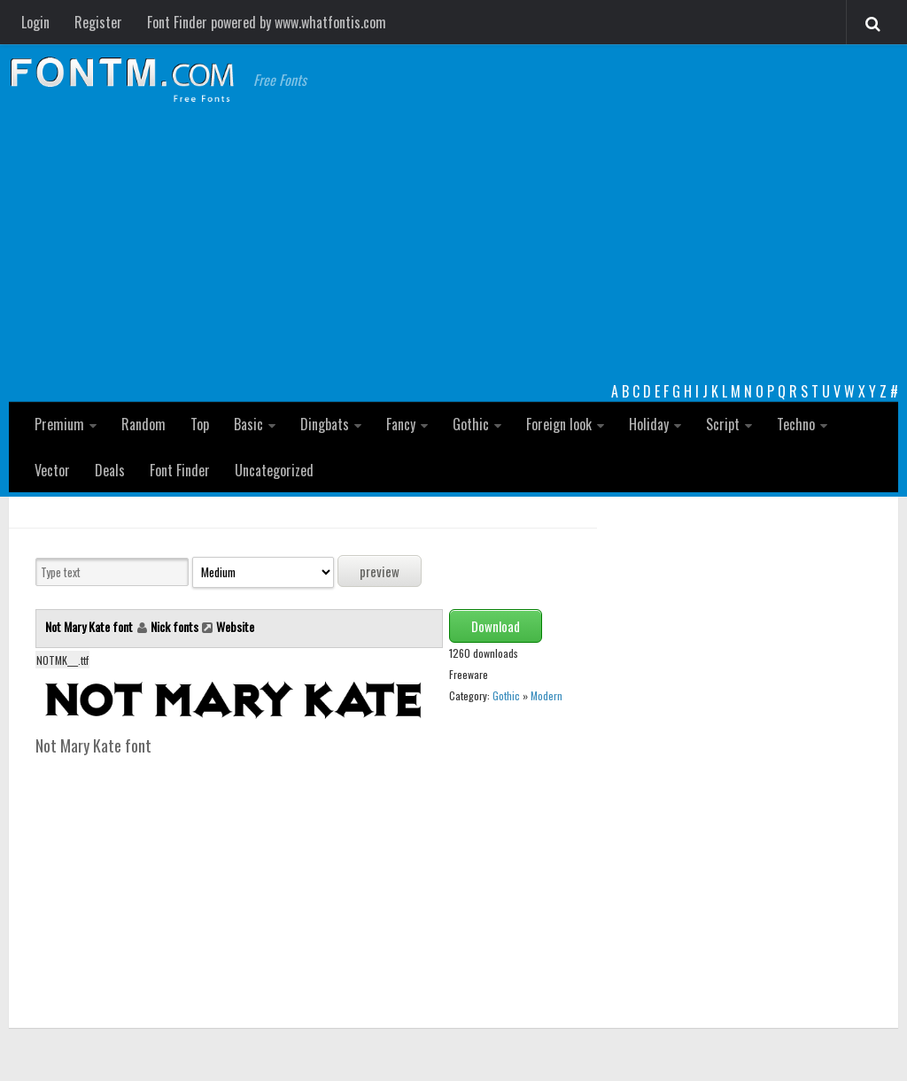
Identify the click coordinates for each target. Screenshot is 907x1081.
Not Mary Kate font (90, 626)
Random (143, 424)
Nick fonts (174, 626)
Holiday (649, 424)
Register (98, 22)
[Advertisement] (453, 248)
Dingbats (324, 424)
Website (235, 626)
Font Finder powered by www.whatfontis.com (266, 22)
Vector (52, 470)
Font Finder (180, 470)
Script (723, 424)
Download (495, 626)
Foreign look (559, 424)
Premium (59, 424)
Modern (546, 695)
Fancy (400, 424)
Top (199, 424)
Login (35, 22)
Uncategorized (274, 470)
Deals (110, 470)
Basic (248, 424)
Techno (796, 424)
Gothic (471, 424)
